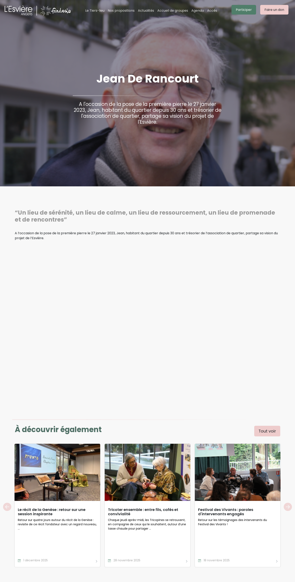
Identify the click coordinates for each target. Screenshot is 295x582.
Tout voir (267, 431)
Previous (7, 507)
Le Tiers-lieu (94, 10)
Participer (244, 9)
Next (288, 507)
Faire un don (274, 9)
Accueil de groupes (172, 10)
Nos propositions (121, 10)
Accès (212, 10)
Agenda (197, 10)
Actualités (146, 10)
